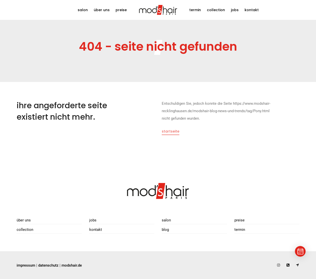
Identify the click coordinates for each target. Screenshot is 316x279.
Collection (216, 9)
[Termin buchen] (300, 251)
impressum (26, 265)
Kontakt (252, 9)
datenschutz (48, 265)
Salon (83, 9)
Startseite (170, 131)
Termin (195, 9)
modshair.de (72, 265)
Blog (165, 229)
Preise (121, 9)
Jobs (235, 9)
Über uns (102, 9)
